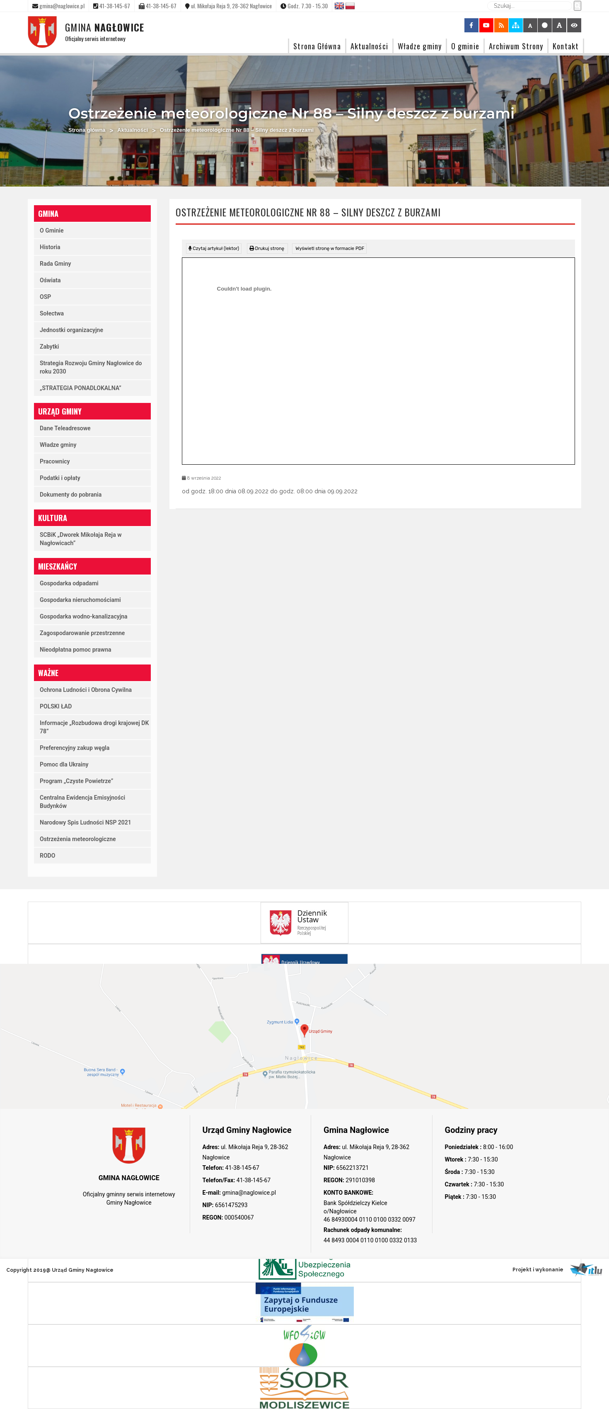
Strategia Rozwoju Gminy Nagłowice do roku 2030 (91, 367)
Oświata (50, 280)
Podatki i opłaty (60, 478)
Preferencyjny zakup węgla (74, 748)
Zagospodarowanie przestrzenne (82, 633)
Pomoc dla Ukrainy (64, 764)
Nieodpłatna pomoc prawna (75, 649)
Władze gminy (420, 45)
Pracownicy (55, 461)
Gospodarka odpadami (69, 583)
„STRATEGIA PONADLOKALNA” (80, 388)
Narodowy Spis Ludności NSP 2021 (85, 822)
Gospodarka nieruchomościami (80, 600)
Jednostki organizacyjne (71, 330)
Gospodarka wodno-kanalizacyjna (84, 616)
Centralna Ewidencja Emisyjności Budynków (82, 801)
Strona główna (87, 130)
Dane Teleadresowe (65, 428)
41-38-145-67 (241, 1167)
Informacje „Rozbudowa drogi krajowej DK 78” (94, 727)
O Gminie (51, 230)
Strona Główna (317, 45)
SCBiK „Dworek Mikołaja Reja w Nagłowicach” (81, 538)
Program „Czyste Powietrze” (76, 781)
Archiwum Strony (516, 45)
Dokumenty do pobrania (71, 494)
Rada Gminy (55, 263)
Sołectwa (52, 313)
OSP (45, 296)
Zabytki (49, 346)
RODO (47, 855)
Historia (50, 247)
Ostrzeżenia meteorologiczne (78, 839)
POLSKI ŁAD (56, 706)
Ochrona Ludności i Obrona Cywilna (86, 689)
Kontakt (566, 45)
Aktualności (369, 45)
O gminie (465, 45)
